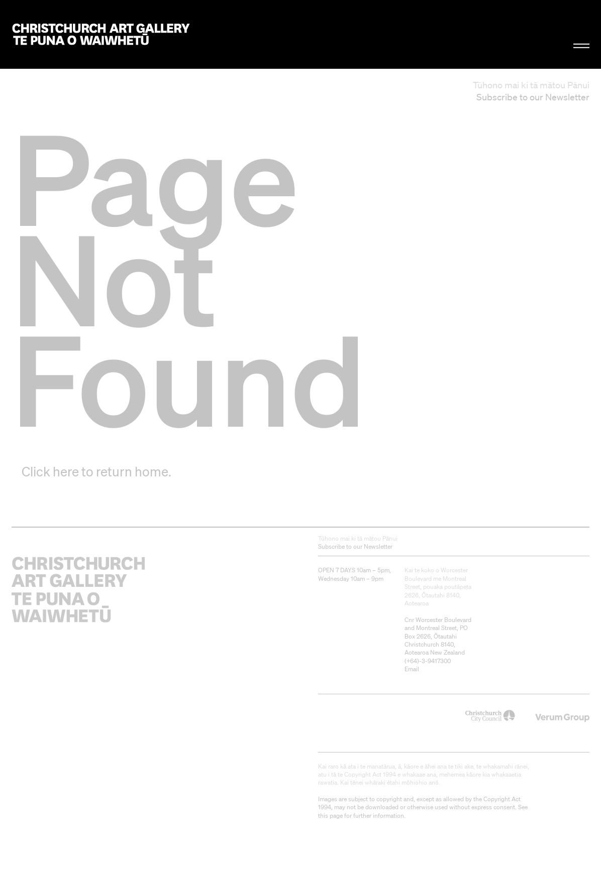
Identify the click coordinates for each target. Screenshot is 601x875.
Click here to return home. (96, 471)
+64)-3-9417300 (429, 661)
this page (330, 815)
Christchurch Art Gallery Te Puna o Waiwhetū (101, 34)
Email (412, 669)
